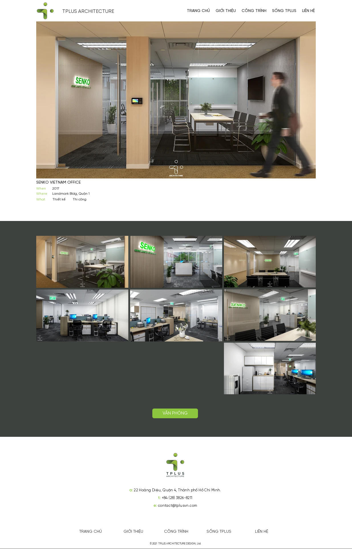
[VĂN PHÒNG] (175, 413)
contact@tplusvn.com (177, 506)
